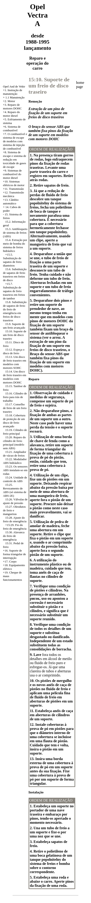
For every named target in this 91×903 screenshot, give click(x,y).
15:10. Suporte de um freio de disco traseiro (14, 335)
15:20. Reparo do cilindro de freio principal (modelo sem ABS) (14, 443)
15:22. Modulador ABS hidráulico (15, 461)
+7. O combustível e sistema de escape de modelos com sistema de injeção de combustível (15, 141)
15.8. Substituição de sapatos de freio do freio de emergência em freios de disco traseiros (15, 311)
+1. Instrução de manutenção (12, 91)
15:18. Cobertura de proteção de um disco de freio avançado (14, 421)
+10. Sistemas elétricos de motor (13, 183)
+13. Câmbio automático (11, 201)
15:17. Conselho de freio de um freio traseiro (15, 408)
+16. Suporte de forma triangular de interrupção (14, 554)
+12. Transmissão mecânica (13, 194)
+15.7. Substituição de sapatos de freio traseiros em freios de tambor (14, 291)
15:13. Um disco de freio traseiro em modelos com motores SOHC (14, 362)
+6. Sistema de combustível (12, 128)
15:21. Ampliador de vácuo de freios (14, 453)
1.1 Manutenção (15, 97)
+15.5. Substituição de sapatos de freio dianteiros (12, 260)
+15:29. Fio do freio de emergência (15, 526)
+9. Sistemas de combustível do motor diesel (12, 174)
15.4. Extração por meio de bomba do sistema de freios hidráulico (15, 245)
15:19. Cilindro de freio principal (15, 431)
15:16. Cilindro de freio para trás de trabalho (15, 397)
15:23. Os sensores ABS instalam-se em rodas (15, 470)
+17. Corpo (9, 561)
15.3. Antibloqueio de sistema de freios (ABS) (15, 232)
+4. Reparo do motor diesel (11, 113)
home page (80, 85)
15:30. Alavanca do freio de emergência (13, 536)
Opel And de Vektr (14, 86)
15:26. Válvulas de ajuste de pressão (15, 501)
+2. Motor (9, 101)
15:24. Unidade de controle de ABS (15, 479)
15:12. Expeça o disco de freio (13, 351)
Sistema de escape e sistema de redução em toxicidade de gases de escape (14, 159)
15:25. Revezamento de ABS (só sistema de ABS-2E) (14, 490)
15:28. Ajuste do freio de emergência (15, 519)
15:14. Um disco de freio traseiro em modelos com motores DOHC (14, 377)
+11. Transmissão (13, 188)
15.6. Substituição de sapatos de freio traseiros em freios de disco (15, 274)
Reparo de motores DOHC (12, 106)
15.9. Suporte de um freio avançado (14, 325)
